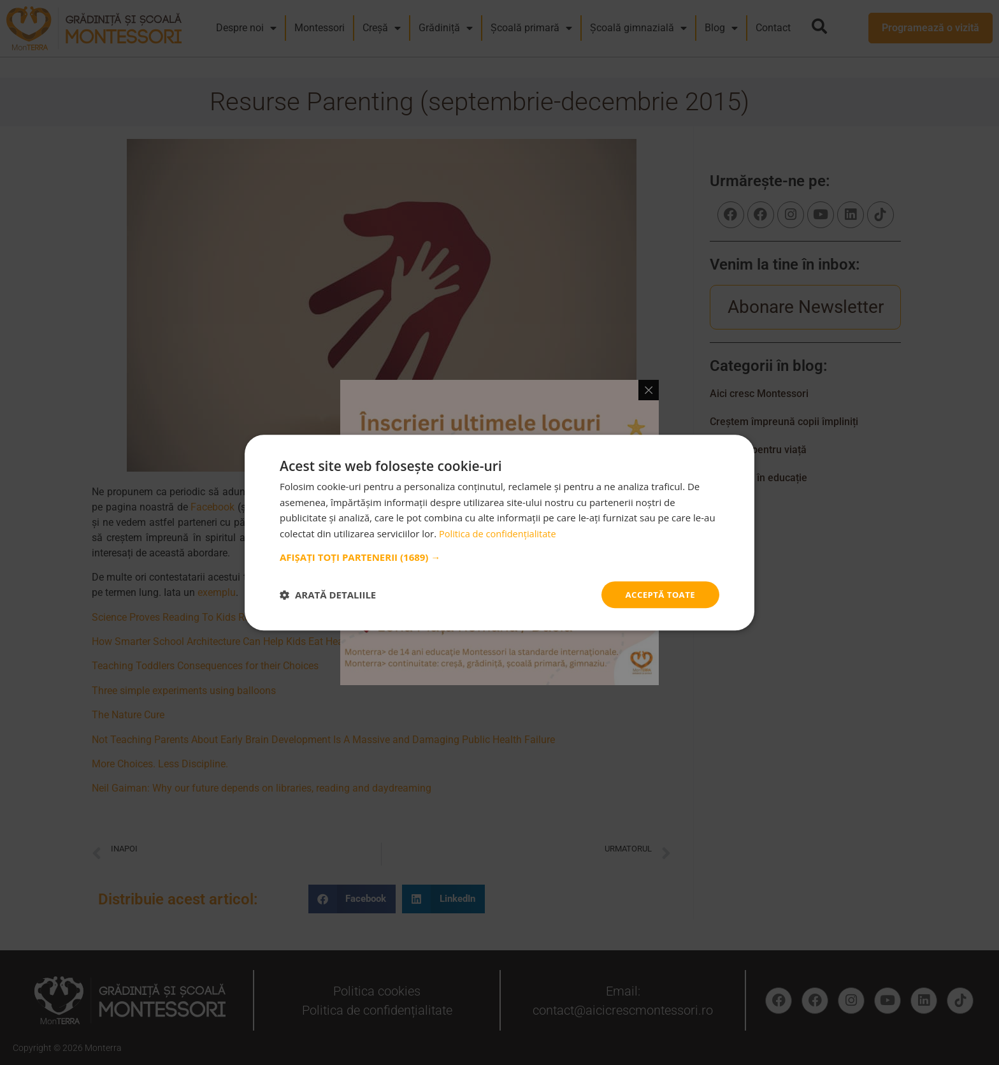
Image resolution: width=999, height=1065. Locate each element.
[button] (499, 556)
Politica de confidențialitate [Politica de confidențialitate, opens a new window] (499, 532)
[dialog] (499, 532)
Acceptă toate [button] (658, 594)
